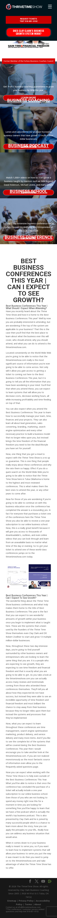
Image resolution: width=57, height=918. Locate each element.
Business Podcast (28, 145)
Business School (28, 191)
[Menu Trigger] (50, 6)
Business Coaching (28, 99)
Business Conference (29, 237)
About (37, 904)
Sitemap (11, 900)
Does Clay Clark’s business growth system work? (28, 32)
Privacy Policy (26, 900)
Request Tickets (28, 20)
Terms (28, 904)
